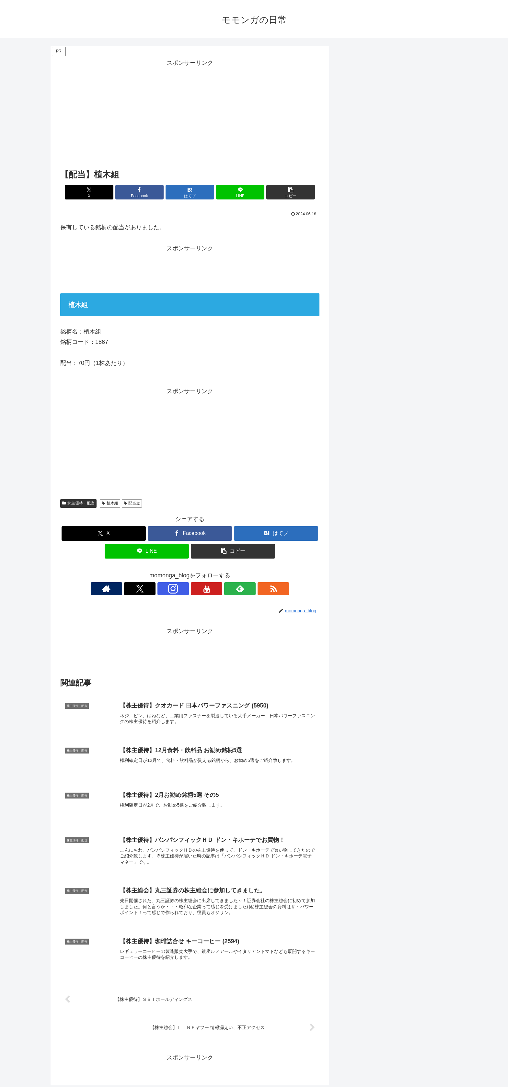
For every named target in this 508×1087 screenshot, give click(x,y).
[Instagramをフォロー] (182, 588)
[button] (277, 192)
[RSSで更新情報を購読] (227, 588)
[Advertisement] (189, 113)
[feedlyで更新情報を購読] (212, 588)
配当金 (132, 503)
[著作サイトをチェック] (152, 588)
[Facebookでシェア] (146, 192)
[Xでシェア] (102, 192)
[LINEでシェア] (233, 192)
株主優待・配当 (78, 503)
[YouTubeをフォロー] (197, 588)
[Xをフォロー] (167, 588)
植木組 (110, 503)
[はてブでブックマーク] (190, 192)
